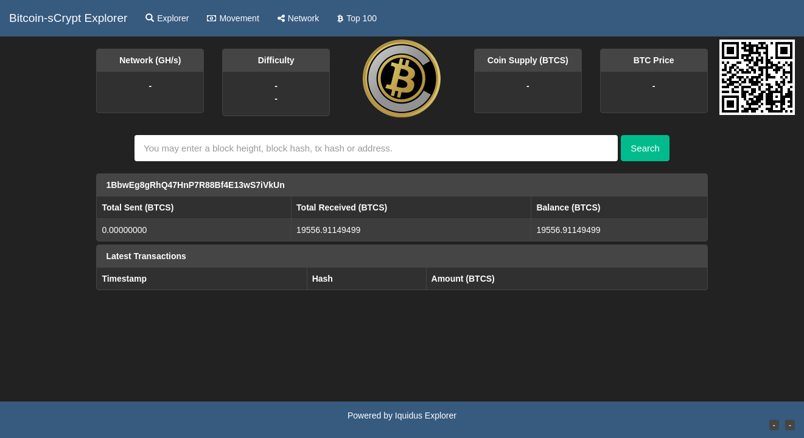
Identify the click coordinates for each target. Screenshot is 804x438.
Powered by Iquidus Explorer (402, 415)
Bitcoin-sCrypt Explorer (68, 18)
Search (645, 148)
